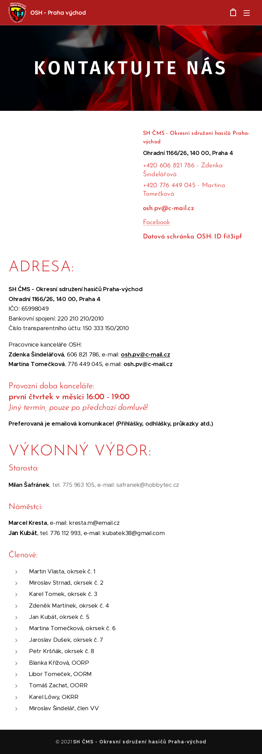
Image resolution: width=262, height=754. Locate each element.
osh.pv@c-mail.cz (145, 354)
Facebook (156, 222)
